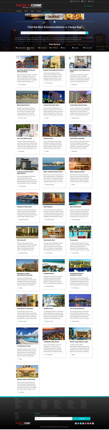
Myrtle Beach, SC (57, 403)
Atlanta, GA (17, 403)
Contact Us (91, 1)
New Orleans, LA (57, 406)
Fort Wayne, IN (31, 408)
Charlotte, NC (17, 408)
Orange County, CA (58, 408)
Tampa (63, 48)
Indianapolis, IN (44, 405)
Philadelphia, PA (71, 401)
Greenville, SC (44, 403)
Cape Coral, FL (17, 405)
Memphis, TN (56, 400)
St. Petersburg (54, 48)
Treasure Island (88, 48)
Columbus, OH (31, 403)
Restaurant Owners (75, 1)
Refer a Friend (17, 418)
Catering (39, 11)
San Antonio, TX (71, 406)
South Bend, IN (83, 403)
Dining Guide (19, 11)
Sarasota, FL (83, 400)
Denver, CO (30, 405)
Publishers (17, 416)
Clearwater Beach (21, 48)
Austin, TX (17, 404)
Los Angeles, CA (44, 406)
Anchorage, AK (18, 400)
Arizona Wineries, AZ (19, 401)
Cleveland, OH (31, 401)
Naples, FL (56, 404)
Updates (16, 419)
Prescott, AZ (70, 405)
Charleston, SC (18, 406)
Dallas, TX (30, 404)
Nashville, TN (56, 405)
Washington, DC (84, 408)
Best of (26, 11)
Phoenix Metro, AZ (71, 403)
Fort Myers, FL (30, 406)
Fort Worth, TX (44, 400)
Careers (83, 1)
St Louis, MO (83, 405)
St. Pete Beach (43, 48)
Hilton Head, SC (44, 404)
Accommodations (47, 11)
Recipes (32, 11)
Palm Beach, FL (71, 400)
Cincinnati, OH (31, 400)
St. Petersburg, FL (84, 404)
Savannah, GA (83, 401)
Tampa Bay (76, 48)
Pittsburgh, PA (70, 404)
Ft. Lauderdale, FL (44, 401)
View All (54, 52)
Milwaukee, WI (57, 401)
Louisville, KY (43, 408)
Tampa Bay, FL (88, 6)
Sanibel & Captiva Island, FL (73, 408)
